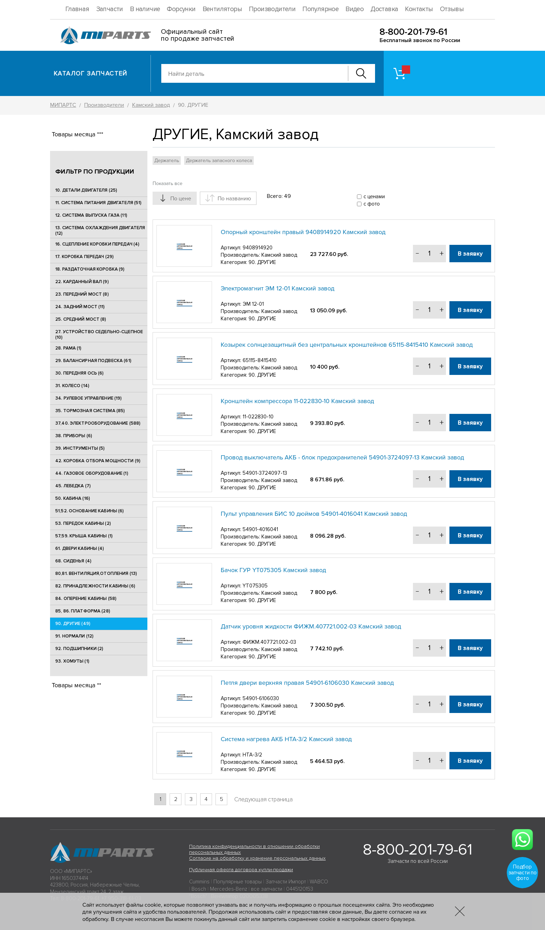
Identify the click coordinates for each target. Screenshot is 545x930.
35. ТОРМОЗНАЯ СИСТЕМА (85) (90, 411)
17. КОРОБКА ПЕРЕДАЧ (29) (84, 256)
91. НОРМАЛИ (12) (74, 636)
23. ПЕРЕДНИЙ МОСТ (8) (82, 294)
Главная (77, 9)
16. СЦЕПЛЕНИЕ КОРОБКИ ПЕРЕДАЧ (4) (97, 244)
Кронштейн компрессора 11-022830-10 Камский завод (297, 401)
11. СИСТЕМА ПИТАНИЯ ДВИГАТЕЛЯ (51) (98, 203)
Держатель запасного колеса (219, 160)
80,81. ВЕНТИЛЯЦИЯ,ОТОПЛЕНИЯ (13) (96, 573)
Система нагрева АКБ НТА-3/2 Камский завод (286, 739)
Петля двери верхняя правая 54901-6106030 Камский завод (307, 683)
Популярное (320, 9)
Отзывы (452, 9)
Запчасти (109, 9)
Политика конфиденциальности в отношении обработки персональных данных (254, 849)
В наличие (145, 9)
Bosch (199, 889)
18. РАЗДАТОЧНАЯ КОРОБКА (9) (90, 269)
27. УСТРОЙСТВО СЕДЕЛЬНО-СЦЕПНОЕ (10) (99, 334)
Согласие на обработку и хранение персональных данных (257, 858)
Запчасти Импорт (286, 882)
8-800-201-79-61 (413, 32)
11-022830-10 (258, 417)
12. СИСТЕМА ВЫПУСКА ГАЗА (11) (91, 215)
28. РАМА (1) (68, 348)
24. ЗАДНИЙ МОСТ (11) (80, 307)
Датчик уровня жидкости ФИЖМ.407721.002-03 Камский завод (311, 626)
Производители (272, 9)
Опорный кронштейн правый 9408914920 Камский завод (303, 232)
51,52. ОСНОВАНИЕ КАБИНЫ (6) (89, 511)
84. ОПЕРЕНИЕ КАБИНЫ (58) (85, 598)
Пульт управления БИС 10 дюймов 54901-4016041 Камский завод (314, 514)
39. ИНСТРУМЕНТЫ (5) (80, 448)
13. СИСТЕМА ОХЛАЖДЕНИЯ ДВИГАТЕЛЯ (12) (100, 230)
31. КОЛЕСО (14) (72, 385)
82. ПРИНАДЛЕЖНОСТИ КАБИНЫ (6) (95, 586)
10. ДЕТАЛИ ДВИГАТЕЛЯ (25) (86, 190)
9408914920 (257, 247)
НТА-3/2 (252, 755)
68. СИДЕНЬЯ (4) (73, 561)
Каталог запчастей (91, 73)
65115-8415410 (260, 360)
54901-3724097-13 (265, 473)
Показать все (167, 183)
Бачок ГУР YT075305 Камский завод (273, 570)
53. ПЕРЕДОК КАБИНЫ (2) (83, 523)
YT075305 (255, 586)
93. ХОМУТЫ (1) (72, 661)
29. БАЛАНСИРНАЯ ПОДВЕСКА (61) (93, 360)
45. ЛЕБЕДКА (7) (73, 486)
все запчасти (266, 889)
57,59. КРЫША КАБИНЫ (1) (84, 536)
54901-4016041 (260, 529)
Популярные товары (237, 882)
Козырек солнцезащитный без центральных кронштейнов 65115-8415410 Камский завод (347, 344)
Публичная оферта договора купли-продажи (241, 870)
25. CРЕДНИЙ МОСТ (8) (80, 319)
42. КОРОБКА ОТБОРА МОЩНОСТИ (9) (97, 461)
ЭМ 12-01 (253, 304)
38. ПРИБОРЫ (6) (73, 436)
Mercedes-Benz (228, 889)
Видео (354, 9)
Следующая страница (263, 799)
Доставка (384, 9)
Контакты (419, 9)
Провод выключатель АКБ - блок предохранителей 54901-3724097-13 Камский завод (342, 457)
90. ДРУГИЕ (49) (72, 623)
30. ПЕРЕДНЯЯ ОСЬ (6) (79, 373)
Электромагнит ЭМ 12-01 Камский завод (277, 288)
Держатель (166, 160)
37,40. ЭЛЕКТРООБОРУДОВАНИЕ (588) (97, 423)
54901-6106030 (261, 698)
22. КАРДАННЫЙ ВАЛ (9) (82, 281)
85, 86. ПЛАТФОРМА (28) (82, 611)
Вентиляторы (222, 9)
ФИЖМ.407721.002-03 (269, 642)
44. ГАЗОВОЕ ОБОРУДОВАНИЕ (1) (91, 473)
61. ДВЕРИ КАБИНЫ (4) (79, 548)
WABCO (319, 882)
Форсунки (181, 9)
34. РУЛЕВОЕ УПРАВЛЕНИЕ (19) (88, 398)
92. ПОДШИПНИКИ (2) (79, 648)
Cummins (199, 882)
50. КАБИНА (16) (72, 498)
